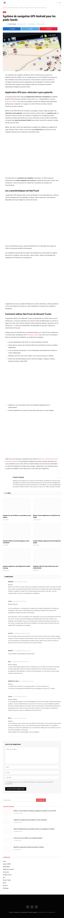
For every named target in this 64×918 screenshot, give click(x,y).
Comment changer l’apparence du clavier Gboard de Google (47, 541)
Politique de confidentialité (21, 912)
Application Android (8, 869)
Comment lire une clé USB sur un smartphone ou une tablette (17, 516)
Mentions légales (32, 912)
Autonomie (6, 871)
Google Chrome (7, 874)
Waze (37, 99)
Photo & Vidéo (7, 880)
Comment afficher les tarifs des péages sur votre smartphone (16, 541)
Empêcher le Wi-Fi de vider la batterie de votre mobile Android (45, 567)
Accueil (4, 7)
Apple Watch (6, 866)
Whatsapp (5, 888)
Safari (4, 882)
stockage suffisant (33, 335)
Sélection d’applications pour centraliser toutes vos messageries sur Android (34, 829)
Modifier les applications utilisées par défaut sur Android (29, 847)
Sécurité (5, 885)
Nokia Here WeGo (11, 101)
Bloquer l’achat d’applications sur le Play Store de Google (46, 516)
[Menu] (5, 3)
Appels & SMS (7, 863)
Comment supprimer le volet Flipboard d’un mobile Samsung (16, 567)
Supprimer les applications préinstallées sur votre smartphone (30, 820)
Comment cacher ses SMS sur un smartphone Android (28, 838)
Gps (17, 7)
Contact (11, 912)
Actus (4, 861)
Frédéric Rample (12, 24)
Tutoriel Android (11, 7)
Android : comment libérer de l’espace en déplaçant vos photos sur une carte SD (35, 811)
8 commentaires (31, 24)
